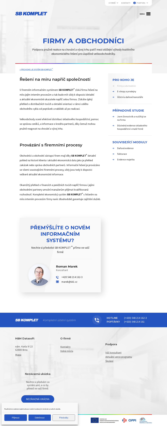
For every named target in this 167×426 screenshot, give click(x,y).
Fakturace (122, 153)
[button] (142, 14)
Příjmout (15, 417)
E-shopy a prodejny (126, 91)
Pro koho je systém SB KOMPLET (37, 69)
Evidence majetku (126, 159)
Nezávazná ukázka (37, 399)
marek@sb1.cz (69, 281)
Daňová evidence (125, 148)
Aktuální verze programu (118, 356)
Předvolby (63, 417)
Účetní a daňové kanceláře (130, 97)
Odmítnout (40, 417)
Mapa (18, 354)
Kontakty (125, 3)
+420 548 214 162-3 (72, 277)
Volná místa (66, 351)
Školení (109, 361)
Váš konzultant (113, 352)
